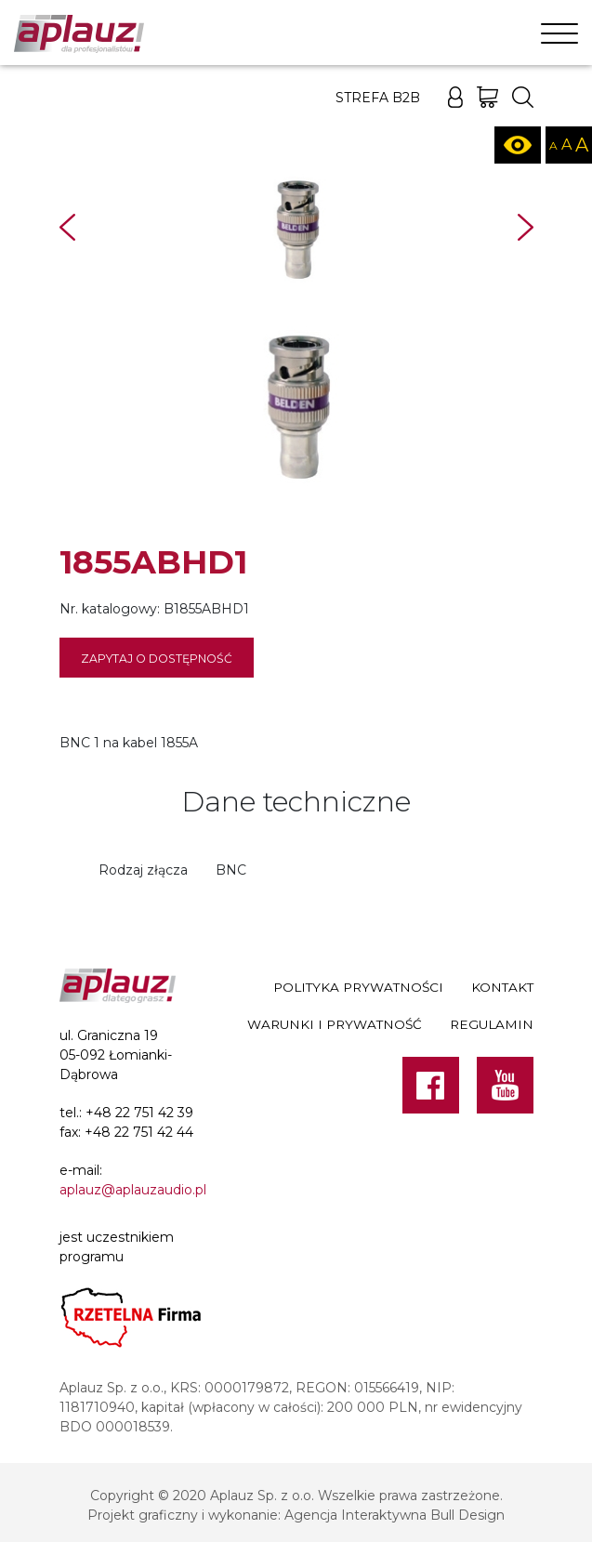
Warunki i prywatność (334, 1024)
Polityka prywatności (358, 987)
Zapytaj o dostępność (156, 659)
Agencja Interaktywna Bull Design (394, 1515)
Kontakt (502, 987)
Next (525, 227)
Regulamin (491, 1024)
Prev (67, 227)
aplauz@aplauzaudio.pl (132, 1189)
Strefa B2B (377, 97)
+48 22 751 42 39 (139, 1112)
